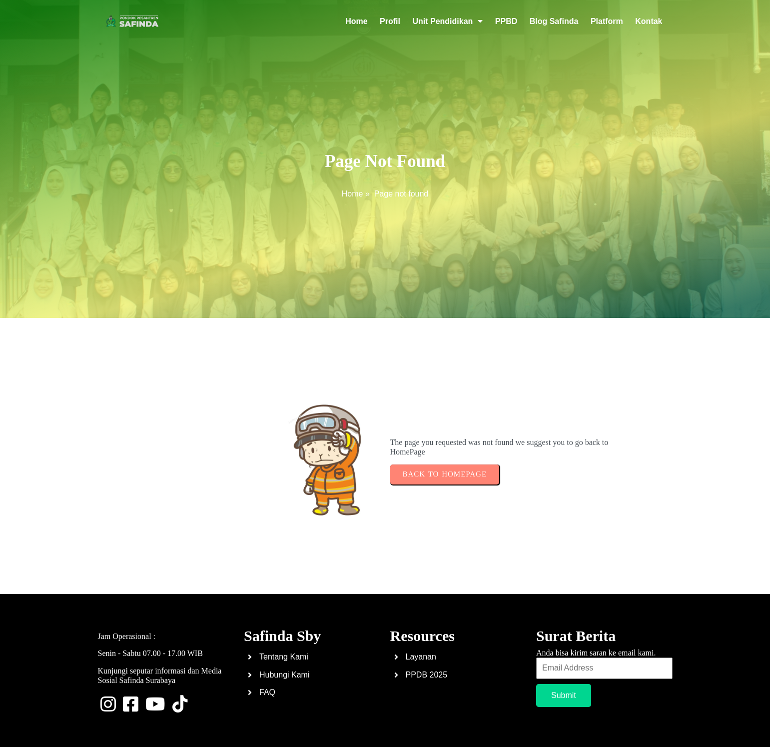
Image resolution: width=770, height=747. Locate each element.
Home (352, 194)
